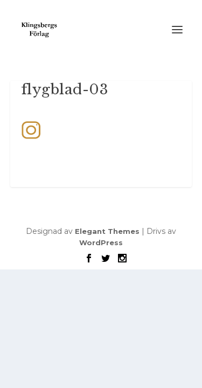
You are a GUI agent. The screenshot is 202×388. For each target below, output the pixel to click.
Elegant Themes (107, 231)
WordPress (101, 242)
